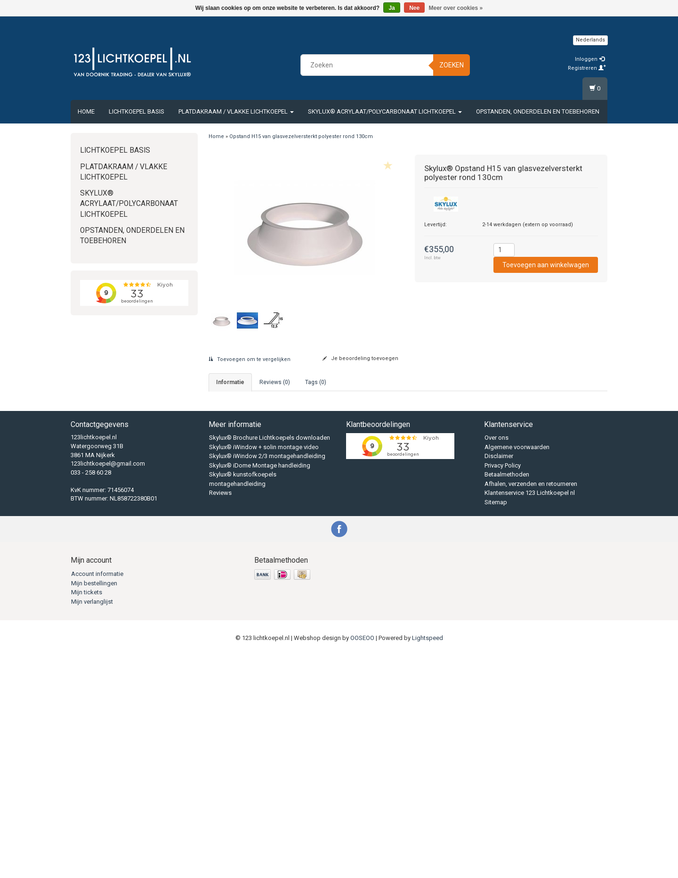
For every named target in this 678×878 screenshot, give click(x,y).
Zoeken (451, 65)
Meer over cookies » (456, 8)
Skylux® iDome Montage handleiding (259, 687)
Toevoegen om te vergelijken (250, 359)
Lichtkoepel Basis (136, 111)
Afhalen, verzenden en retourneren (530, 706)
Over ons (496, 660)
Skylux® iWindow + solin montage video (264, 669)
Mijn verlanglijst (92, 824)
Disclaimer (498, 678)
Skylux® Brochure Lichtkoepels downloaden (269, 660)
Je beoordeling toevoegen (360, 358)
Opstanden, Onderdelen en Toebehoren (537, 111)
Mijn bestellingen (94, 805)
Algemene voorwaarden (516, 669)
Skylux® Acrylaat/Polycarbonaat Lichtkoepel (385, 111)
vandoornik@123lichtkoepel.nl (311, 431)
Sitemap (495, 724)
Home (86, 111)
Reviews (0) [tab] (274, 382)
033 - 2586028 (267, 417)
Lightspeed (427, 860)
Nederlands (590, 40)
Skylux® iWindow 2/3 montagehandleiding (267, 678)
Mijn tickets (86, 814)
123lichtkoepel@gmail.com (108, 685)
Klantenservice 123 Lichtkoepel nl (529, 715)
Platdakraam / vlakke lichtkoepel (236, 111)
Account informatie (97, 796)
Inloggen (590, 59)
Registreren (587, 68)
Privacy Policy (502, 687)
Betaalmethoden (506, 697)
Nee (414, 8)
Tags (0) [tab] (315, 382)
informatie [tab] (230, 382)
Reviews (220, 715)
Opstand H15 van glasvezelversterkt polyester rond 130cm (301, 136)
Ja (391, 8)
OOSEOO (362, 860)
